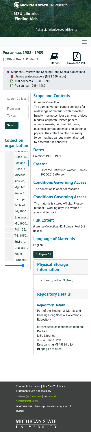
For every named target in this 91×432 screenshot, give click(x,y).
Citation (54, 58)
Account (61, 29)
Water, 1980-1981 (25, 193)
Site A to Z (48, 386)
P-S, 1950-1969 (24, 229)
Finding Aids (26, 18)
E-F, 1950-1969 (24, 211)
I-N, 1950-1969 (24, 223)
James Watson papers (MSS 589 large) (40, 76)
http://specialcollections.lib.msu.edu (61, 327)
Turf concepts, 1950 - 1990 (32, 81)
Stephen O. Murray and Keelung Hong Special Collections (48, 72)
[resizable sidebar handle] (16, 265)
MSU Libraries (26, 13)
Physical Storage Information (52, 266)
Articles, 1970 (23, 181)
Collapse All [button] (43, 254)
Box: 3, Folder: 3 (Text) (58, 280)
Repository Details (54, 294)
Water (18, 254)
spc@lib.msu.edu (52, 349)
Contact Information (28, 386)
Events (72, 29)
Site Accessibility (40, 391)
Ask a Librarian (45, 29)
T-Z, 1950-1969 (24, 235)
